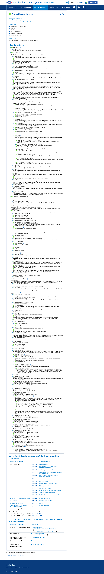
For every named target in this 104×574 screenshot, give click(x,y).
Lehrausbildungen (26, 7)
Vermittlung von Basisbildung (46, 500)
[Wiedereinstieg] (83, 7)
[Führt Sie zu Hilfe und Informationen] (74, 7)
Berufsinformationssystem (27, 2)
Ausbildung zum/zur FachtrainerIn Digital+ (50, 470)
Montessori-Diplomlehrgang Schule (48, 483)
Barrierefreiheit (25, 567)
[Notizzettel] (60, 14)
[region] (36, 20)
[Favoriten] (63, 14)
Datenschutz (17, 567)
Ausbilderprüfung (43, 464)
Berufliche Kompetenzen (40, 7)
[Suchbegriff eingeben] (54, 2)
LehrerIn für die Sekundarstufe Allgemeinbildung (45, 529)
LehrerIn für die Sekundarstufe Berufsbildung (45, 531)
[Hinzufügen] (10, 13)
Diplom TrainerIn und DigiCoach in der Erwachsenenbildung (48, 476)
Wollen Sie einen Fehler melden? (15, 555)
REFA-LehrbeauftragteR (45, 488)
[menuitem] (12, 7)
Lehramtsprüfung (43, 481)
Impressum (9, 567)
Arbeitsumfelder (54, 7)
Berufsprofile (12, 7)
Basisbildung (13, 500)
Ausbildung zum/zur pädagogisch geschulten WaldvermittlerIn (50, 473)
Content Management (44, 498)
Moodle (41, 503)
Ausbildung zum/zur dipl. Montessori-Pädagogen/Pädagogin (48, 467)
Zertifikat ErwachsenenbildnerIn (47, 492)
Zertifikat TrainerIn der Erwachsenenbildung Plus (50, 495)
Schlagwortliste (66, 7)
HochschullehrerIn (37, 527)
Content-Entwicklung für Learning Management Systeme (18, 506)
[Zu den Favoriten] (78, 7)
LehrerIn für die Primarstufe (40, 535)
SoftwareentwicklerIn (38, 544)
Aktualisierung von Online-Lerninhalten (20, 498)
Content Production (44, 505)
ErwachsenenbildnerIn (38, 533)
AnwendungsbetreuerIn (39, 537)
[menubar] (52, 7)
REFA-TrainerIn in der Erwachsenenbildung (50, 490)
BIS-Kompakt (93, 2)
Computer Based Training (16, 503)
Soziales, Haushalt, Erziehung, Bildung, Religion (20, 21)
